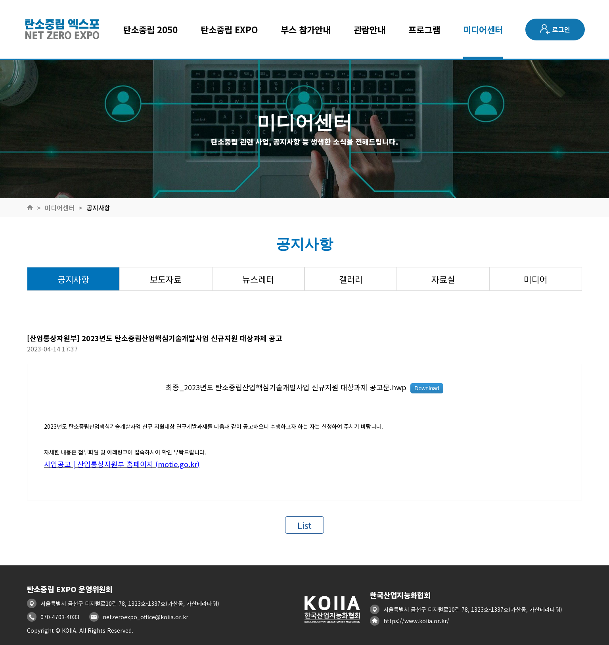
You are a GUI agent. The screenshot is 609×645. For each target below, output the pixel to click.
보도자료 (166, 279)
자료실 (443, 279)
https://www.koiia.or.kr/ (416, 621)
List (304, 525)
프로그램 (424, 29)
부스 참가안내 (306, 29)
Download (426, 388)
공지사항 (98, 207)
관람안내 (369, 29)
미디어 (536, 279)
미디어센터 (483, 29)
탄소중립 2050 (150, 29)
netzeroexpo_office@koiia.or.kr (145, 617)
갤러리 (351, 279)
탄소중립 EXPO (229, 29)
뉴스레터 (258, 279)
